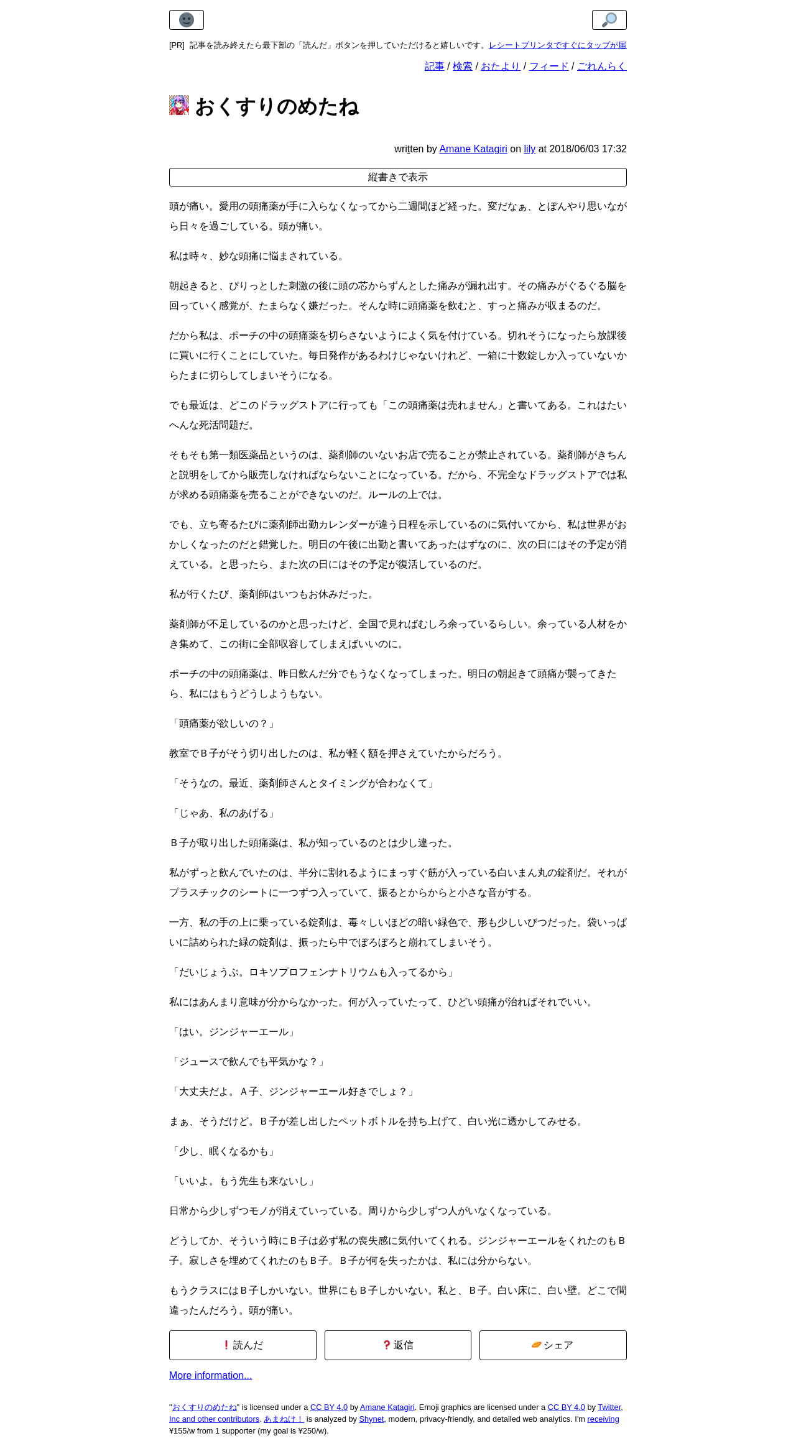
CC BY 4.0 (329, 1407)
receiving (603, 1419)
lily (530, 149)
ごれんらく (602, 66)
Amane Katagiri (387, 1407)
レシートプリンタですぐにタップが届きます (569, 45)
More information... (210, 1375)
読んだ (242, 1345)
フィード (549, 66)
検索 (463, 66)
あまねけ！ (284, 1419)
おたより (501, 66)
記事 (435, 66)
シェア (552, 1345)
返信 (398, 1345)
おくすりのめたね (204, 1407)
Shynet (371, 1419)
